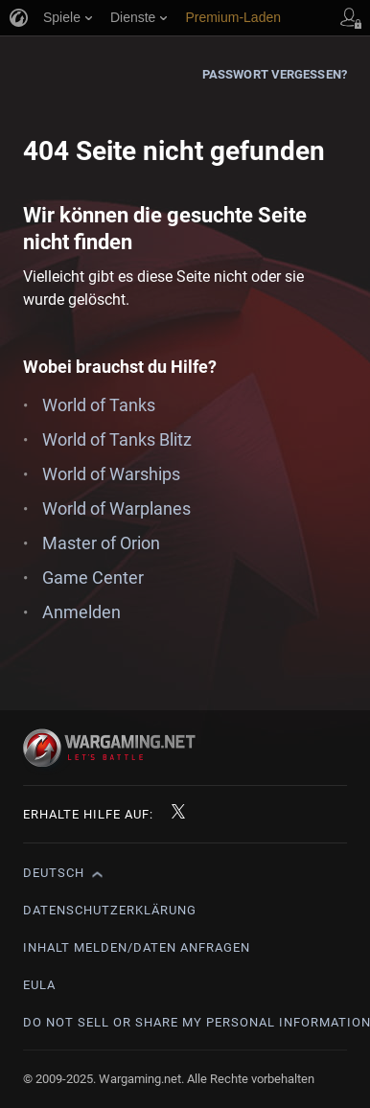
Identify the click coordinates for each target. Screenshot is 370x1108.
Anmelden (81, 612)
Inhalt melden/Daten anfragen (136, 947)
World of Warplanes (116, 508)
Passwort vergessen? (274, 74)
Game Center (93, 577)
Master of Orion (101, 543)
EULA (39, 985)
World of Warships (111, 474)
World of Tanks (98, 405)
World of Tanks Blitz (117, 439)
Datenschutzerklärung (110, 910)
